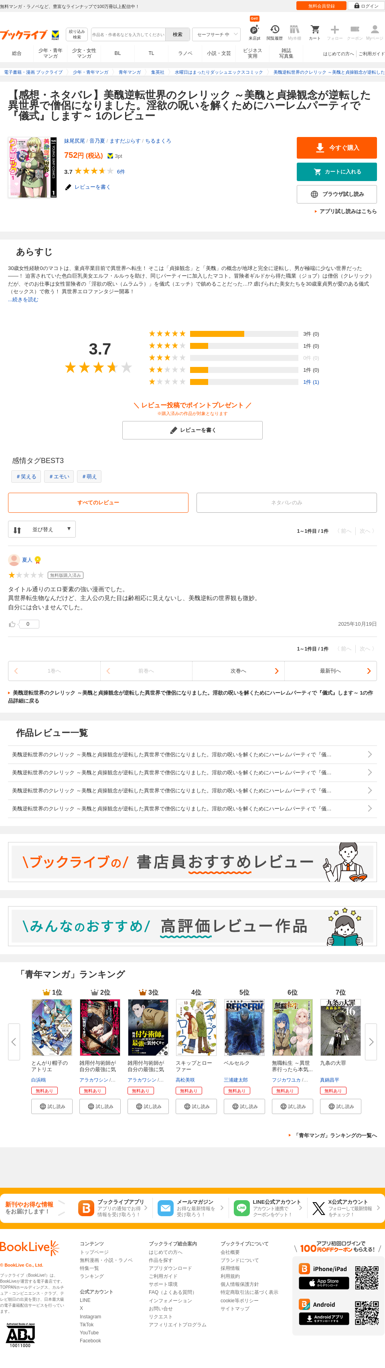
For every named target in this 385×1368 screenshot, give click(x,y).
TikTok (86, 1325)
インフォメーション (170, 1301)
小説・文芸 (219, 53)
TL (151, 53)
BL (118, 53)
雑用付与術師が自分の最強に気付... (97, 1069)
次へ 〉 (368, 531)
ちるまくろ (158, 141)
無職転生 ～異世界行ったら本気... (292, 1066)
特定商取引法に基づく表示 (249, 1292)
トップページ (94, 1252)
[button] (52, 1106)
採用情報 (230, 1268)
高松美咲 (185, 1080)
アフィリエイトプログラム (178, 1325)
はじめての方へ (338, 53)
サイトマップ (235, 1309)
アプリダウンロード (170, 1268)
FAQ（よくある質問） (173, 1292)
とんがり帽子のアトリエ (49, 1066)
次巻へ (238, 671)
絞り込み (77, 34)
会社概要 (230, 1252)
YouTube (89, 1333)
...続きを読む (23, 299)
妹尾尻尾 (74, 141)
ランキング (92, 1276)
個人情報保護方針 (240, 1284)
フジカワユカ (286, 1080)
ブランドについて (240, 1260)
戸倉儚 (119, 1080)
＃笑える (26, 476)
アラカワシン (93, 1080)
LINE (85, 1300)
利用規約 (230, 1276)
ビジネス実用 (252, 53)
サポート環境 (163, 1284)
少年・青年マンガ (50, 53)
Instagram (90, 1317)
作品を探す (161, 1260)
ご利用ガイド (372, 53)
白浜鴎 (38, 1080)
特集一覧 (89, 1268)
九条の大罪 (333, 1063)
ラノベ (185, 53)
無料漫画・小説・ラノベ (106, 1260)
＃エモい (59, 476)
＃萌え (89, 476)
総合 (17, 53)
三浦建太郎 (236, 1080)
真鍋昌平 (329, 1080)
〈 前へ (343, 531)
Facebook (90, 1341)
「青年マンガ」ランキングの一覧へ (335, 1135)
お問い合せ (161, 1309)
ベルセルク (237, 1063)
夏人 (27, 560)
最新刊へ (330, 671)
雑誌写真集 (286, 53)
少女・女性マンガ (84, 53)
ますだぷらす (125, 141)
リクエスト (161, 1317)
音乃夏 (97, 141)
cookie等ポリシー (240, 1301)
